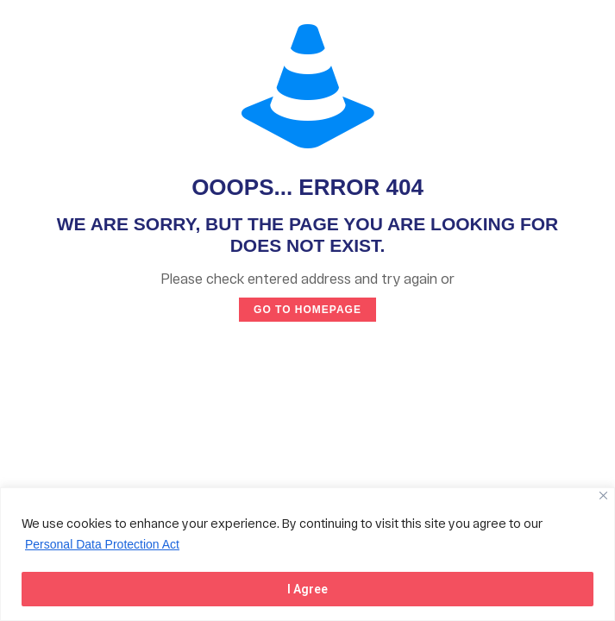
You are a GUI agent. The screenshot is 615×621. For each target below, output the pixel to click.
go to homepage (307, 310)
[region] (307, 554)
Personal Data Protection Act (102, 544)
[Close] (603, 495)
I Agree (307, 589)
